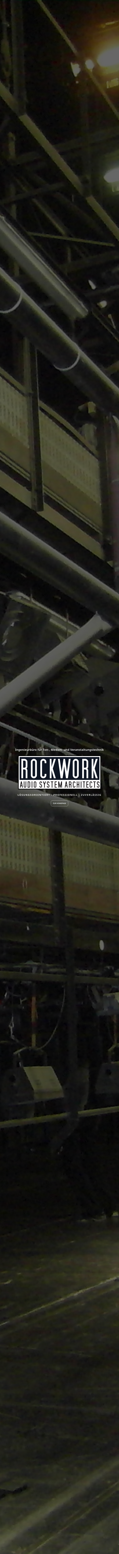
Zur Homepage (59, 803)
